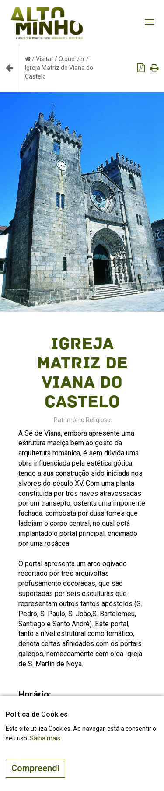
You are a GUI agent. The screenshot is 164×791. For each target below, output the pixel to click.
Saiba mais (45, 738)
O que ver (72, 58)
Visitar (44, 58)
